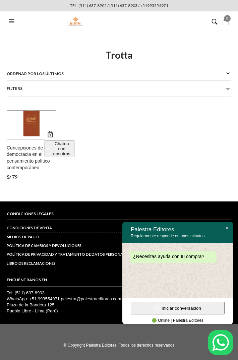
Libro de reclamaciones (31, 263)
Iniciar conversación (177, 308)
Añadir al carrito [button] (50, 134)
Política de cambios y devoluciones (44, 245)
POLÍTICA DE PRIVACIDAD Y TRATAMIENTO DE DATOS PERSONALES (68, 254)
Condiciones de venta (29, 228)
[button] (12, 21)
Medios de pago (23, 237)
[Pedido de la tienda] (119, 73)
